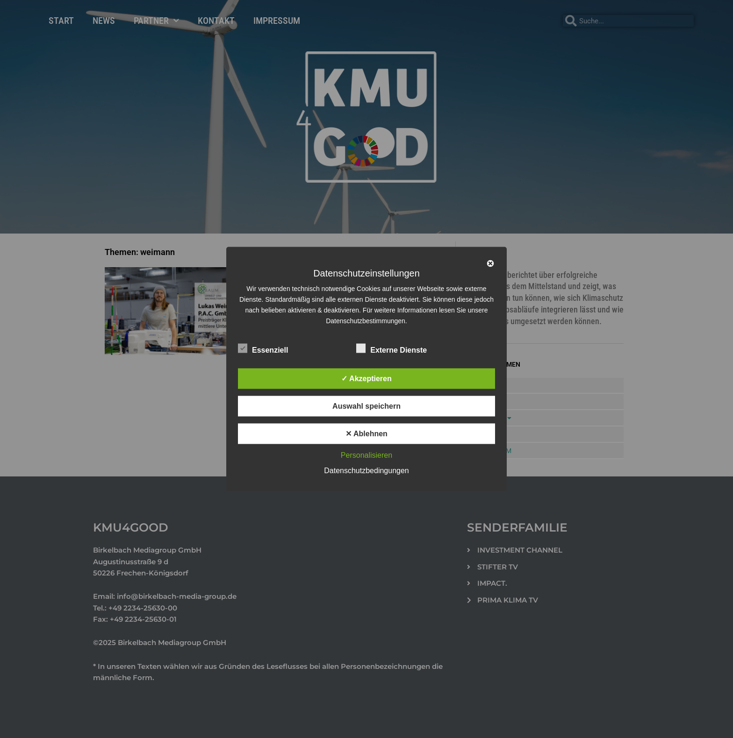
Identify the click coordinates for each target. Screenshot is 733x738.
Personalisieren (366, 455)
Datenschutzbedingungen (366, 471)
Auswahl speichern (366, 406)
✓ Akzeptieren (366, 379)
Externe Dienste (391, 348)
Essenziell (263, 348)
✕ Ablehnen (366, 434)
